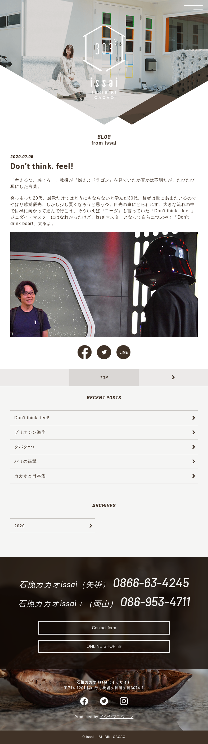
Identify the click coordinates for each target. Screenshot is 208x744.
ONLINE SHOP (101, 648)
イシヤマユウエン (116, 718)
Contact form (104, 629)
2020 (19, 525)
